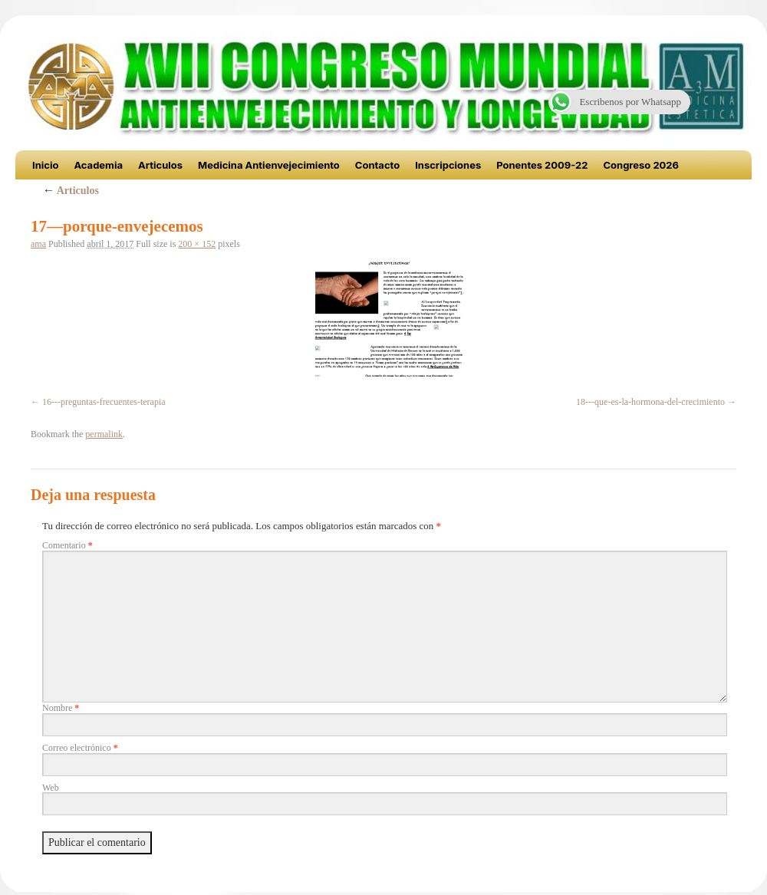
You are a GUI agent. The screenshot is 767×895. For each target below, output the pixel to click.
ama (38, 244)
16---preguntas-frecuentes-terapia (104, 401)
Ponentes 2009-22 (542, 165)
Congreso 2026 (641, 165)
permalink (104, 434)
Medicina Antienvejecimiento (269, 165)
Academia (98, 165)
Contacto (377, 165)
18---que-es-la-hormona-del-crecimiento (650, 401)
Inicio (45, 165)
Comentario (67, 545)
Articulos (160, 165)
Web (50, 787)
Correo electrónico (80, 747)
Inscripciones (448, 165)
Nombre (60, 708)
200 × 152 (197, 244)
